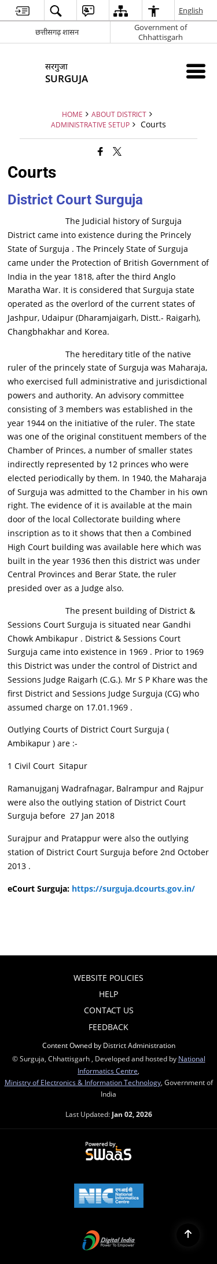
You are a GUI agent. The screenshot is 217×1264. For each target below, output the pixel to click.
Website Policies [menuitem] (108, 977)
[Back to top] (188, 1235)
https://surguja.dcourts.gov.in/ (133, 888)
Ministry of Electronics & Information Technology (83, 1082)
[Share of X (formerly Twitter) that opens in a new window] (117, 151)
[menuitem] (22, 10)
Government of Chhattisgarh (160, 32)
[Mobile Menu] (196, 71)
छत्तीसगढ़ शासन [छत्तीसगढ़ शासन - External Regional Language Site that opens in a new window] (57, 32)
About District (118, 114)
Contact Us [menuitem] (109, 1010)
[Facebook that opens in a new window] (100, 151)
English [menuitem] (191, 10)
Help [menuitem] (108, 993)
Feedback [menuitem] (108, 1026)
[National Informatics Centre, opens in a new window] (108, 1197)
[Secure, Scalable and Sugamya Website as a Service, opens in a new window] (108, 1151)
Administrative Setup (90, 124)
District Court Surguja (75, 200)
